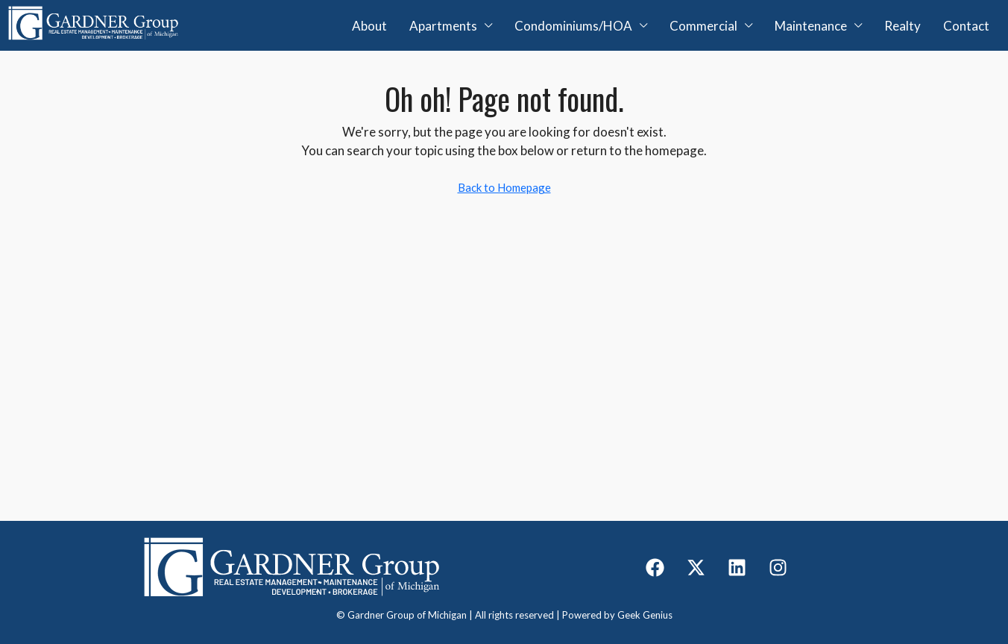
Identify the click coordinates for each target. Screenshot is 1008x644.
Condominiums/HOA (573, 26)
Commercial (703, 26)
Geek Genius (644, 615)
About (369, 26)
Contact (966, 26)
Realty (902, 26)
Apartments (443, 26)
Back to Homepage (504, 187)
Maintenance (811, 26)
